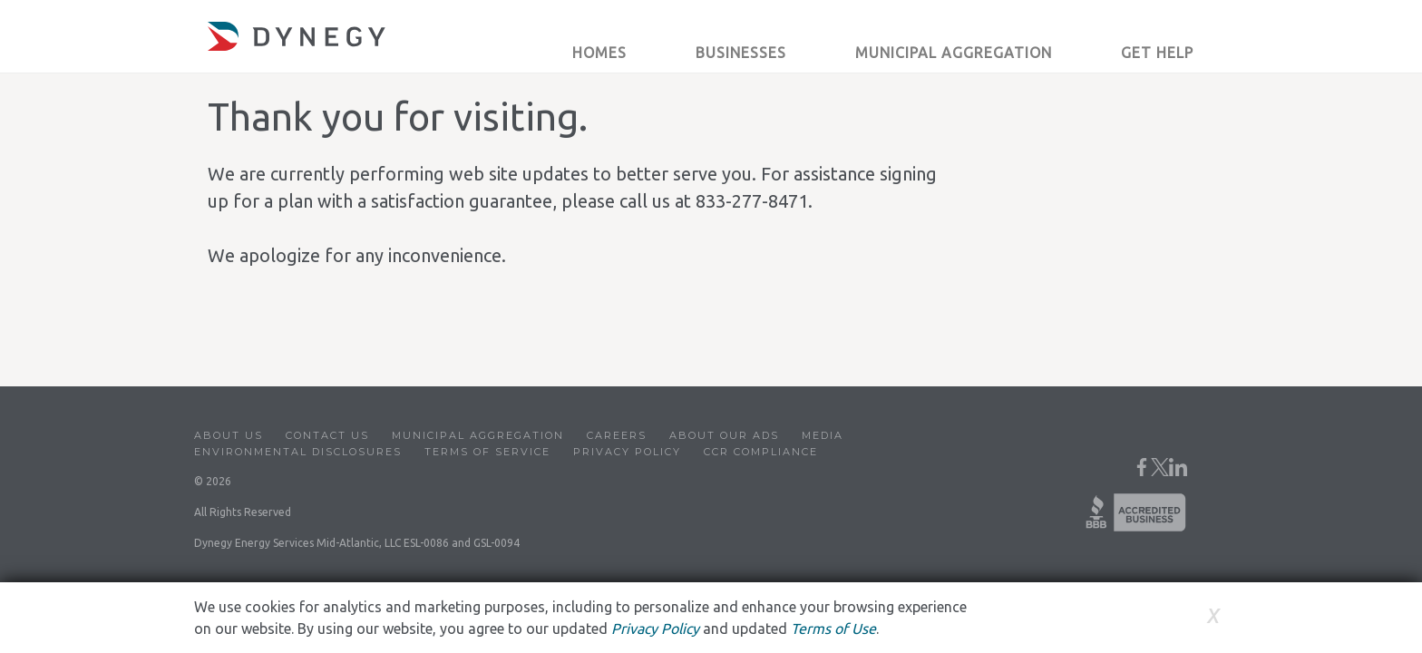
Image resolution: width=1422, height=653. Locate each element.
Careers (617, 435)
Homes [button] (599, 52)
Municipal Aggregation (478, 435)
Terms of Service (487, 451)
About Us (228, 435)
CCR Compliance (761, 451)
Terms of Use (833, 628)
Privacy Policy (627, 451)
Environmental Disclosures (298, 451)
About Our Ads (724, 435)
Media (822, 435)
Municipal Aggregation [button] (953, 52)
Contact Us (327, 435)
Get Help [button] (1157, 52)
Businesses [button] (741, 52)
